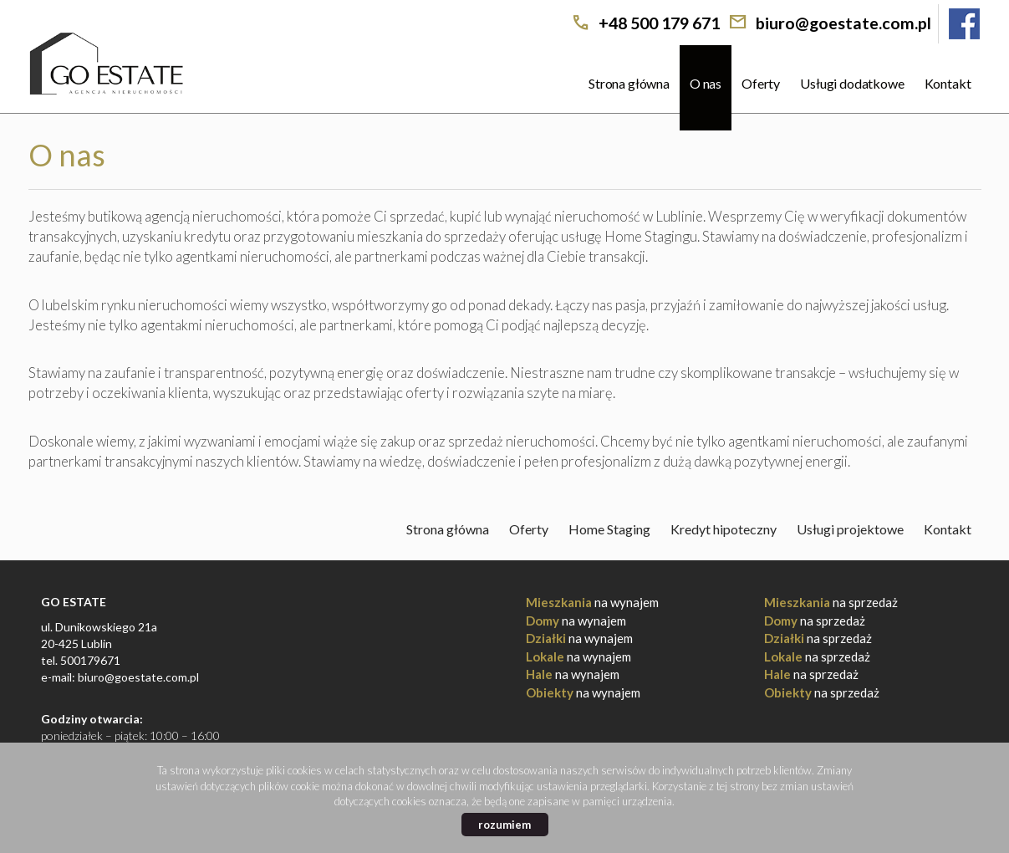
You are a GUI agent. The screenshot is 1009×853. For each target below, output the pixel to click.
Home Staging (609, 529)
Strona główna (629, 83)
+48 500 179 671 (659, 23)
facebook (964, 23)
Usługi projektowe (850, 529)
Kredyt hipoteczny (723, 529)
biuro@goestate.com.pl (843, 23)
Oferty (760, 83)
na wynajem (592, 602)
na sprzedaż (831, 602)
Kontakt (948, 83)
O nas (705, 83)
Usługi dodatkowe (852, 83)
